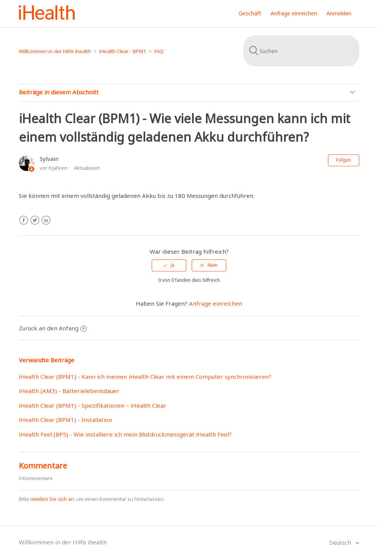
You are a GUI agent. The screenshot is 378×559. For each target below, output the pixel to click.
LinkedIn (46, 220)
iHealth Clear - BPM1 (122, 51)
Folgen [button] (343, 160)
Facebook (23, 220)
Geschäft (250, 13)
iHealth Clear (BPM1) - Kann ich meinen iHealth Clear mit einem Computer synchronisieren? (145, 376)
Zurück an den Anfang (53, 328)
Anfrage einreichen (294, 13)
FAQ (159, 51)
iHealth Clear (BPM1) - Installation (65, 419)
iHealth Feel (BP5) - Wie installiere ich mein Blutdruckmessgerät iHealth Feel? (125, 434)
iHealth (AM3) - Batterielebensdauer (69, 391)
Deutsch (341, 542)
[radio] (169, 265)
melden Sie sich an (52, 498)
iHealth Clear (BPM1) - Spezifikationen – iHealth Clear (92, 405)
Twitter (35, 220)
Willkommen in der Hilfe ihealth (55, 51)
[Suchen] (301, 50)
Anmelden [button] (338, 13)
